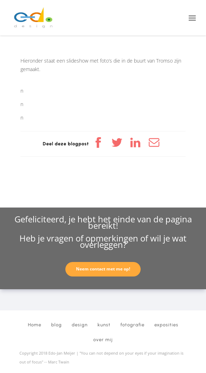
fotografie (132, 324)
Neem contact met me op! (103, 269)
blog (56, 324)
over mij (103, 339)
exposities (166, 324)
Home (34, 324)
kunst (104, 324)
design (80, 324)
